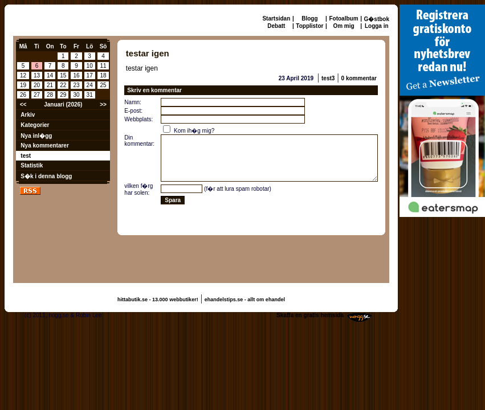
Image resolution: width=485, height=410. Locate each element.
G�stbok (376, 19)
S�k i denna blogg (46, 176)
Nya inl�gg (36, 136)
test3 (328, 78)
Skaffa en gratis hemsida (310, 315)
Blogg (309, 18)
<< (23, 104)
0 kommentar (359, 78)
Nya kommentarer (44, 145)
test (26, 156)
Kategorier (35, 125)
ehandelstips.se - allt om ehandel (245, 299)
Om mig (343, 26)
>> (103, 104)
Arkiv (28, 115)
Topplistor (309, 26)
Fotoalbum (343, 18)
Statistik (32, 165)
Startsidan (276, 18)
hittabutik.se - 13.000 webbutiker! (157, 299)
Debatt (276, 26)
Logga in (377, 26)
